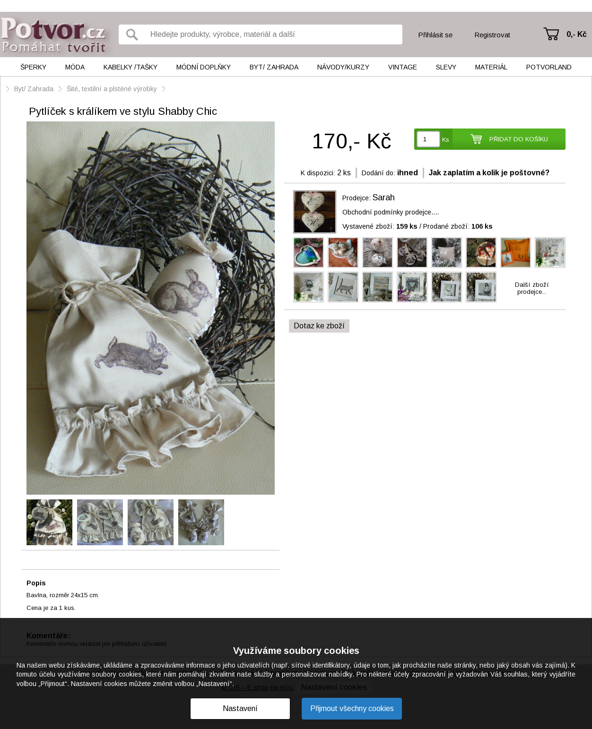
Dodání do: (378, 173)
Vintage (402, 67)
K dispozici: (318, 173)
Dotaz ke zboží (319, 326)
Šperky (33, 67)
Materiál (491, 67)
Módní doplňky (203, 67)
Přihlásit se (435, 35)
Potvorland (549, 67)
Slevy (446, 67)
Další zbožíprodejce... (532, 288)
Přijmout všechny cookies (352, 708)
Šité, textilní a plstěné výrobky (113, 89)
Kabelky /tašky (130, 67)
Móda (75, 67)
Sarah (384, 197)
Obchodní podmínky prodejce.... (390, 212)
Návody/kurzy (343, 67)
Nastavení (240, 708)
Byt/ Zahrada (274, 67)
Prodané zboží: (458, 226)
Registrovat (492, 35)
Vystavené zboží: (380, 226)
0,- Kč (576, 34)
